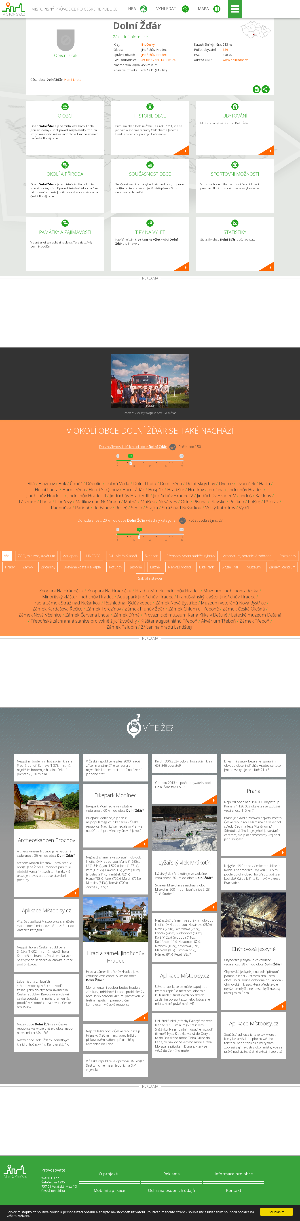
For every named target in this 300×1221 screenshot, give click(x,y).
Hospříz (155, 490)
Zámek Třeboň (254, 621)
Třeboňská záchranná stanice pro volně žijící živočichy (84, 621)
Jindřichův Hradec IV (173, 496)
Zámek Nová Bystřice (176, 603)
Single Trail (230, 567)
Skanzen (151, 555)
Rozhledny (287, 555)
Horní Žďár (133, 490)
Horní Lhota (72, 79)
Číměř (76, 483)
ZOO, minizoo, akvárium (36, 555)
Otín (185, 502)
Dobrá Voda (117, 483)
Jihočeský (148, 44)
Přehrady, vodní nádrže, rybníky (190, 555)
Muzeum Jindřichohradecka (230, 591)
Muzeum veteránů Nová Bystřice (233, 603)
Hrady (10, 567)
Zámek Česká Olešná (244, 609)
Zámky (28, 567)
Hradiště (175, 490)
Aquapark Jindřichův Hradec (145, 597)
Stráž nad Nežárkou (181, 508)
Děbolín (94, 483)
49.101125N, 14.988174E (159, 60)
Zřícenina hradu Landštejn (167, 627)
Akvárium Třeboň (218, 621)
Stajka (152, 508)
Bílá (31, 483)
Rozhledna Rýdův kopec (128, 603)
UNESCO (93, 555)
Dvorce (226, 483)
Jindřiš (246, 496)
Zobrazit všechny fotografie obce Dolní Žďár (150, 413)
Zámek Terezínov (103, 609)
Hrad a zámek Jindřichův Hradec (167, 591)
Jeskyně (136, 567)
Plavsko (218, 502)
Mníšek (148, 502)
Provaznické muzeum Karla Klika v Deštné (185, 615)
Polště (254, 502)
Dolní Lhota (144, 483)
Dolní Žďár (137, 25)
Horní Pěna (73, 490)
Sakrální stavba (150, 578)
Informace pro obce (234, 1173)
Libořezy (63, 502)
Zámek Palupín (121, 627)
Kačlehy (263, 496)
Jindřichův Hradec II (87, 496)
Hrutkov (196, 490)
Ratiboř (82, 508)
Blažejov (47, 483)
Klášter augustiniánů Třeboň (169, 621)
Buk (62, 483)
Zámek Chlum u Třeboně (193, 609)
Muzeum (254, 567)
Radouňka (61, 508)
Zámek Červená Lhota (87, 615)
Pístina (200, 502)
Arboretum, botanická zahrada (247, 555)
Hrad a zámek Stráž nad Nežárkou (66, 603)
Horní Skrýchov (104, 490)
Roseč (121, 508)
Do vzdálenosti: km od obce (133, 446)
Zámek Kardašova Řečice (57, 609)
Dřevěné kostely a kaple (82, 567)
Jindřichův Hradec (154, 55)
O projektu (109, 1173)
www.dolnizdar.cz (235, 60)
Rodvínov (102, 508)
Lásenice (27, 502)
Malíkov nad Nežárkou (98, 502)
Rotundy (115, 567)
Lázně (155, 567)
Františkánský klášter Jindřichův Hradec (216, 597)
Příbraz (271, 502)
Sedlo (136, 508)
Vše (7, 555)
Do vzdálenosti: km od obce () (127, 520)
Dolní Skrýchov (200, 483)
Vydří (244, 508)
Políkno (236, 502)
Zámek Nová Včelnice (40, 615)
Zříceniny (48, 567)
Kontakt (233, 1190)
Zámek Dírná (126, 615)
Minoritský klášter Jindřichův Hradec (78, 597)
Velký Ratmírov (220, 508)
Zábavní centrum (282, 567)
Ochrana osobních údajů (171, 1190)
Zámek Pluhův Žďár (145, 609)
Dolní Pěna (171, 483)
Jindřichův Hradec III (129, 496)
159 (225, 49)
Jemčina (216, 490)
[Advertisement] (150, 313)
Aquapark (70, 555)
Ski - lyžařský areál (123, 555)
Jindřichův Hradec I (45, 496)
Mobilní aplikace (109, 1190)
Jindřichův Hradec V (216, 496)
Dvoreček (246, 483)
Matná (130, 502)
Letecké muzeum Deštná (256, 615)
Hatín (264, 483)
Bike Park (206, 567)
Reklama (171, 1173)
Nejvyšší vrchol (179, 567)
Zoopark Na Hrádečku (61, 591)
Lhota (45, 502)
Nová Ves (168, 502)
